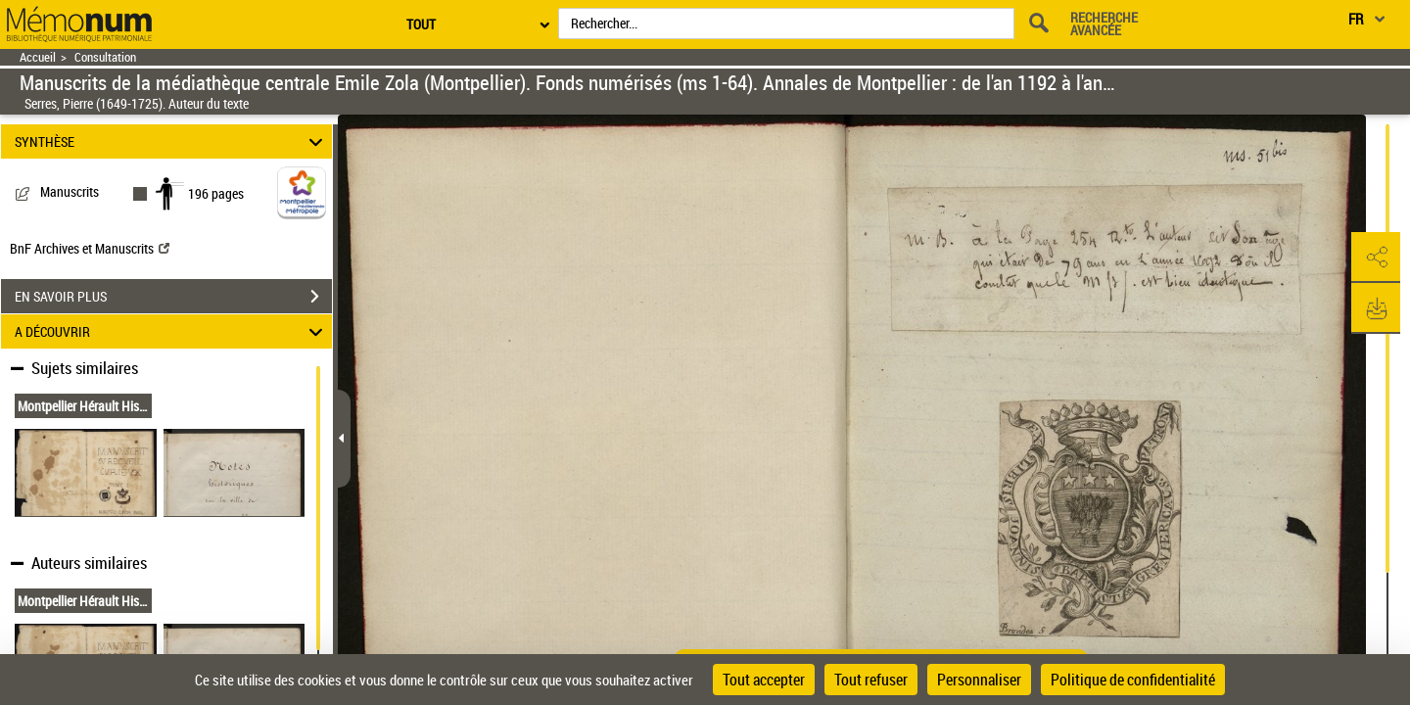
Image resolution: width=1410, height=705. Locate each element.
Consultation (105, 57)
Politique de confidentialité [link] (1133, 679)
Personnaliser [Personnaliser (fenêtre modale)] (979, 679)
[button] (1375, 257)
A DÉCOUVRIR (172, 331)
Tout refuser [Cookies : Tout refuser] (871, 679)
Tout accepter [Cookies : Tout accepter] (764, 679)
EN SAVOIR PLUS (173, 296)
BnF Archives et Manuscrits (89, 248)
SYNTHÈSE (172, 141)
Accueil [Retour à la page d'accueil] (38, 57)
